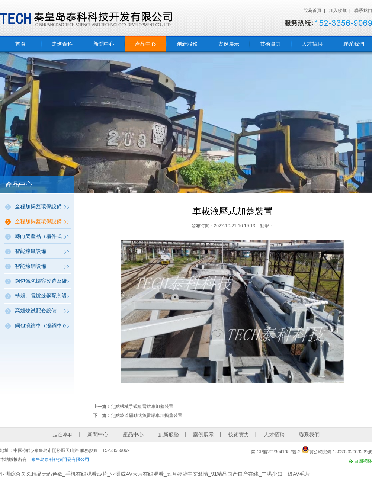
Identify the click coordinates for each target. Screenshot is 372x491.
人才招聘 (312, 44)
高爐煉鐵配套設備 (36, 311)
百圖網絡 (363, 460)
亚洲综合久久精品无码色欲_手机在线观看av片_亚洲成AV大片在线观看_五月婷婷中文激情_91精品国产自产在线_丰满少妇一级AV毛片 (155, 474)
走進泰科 (62, 44)
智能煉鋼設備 (30, 266)
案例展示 (228, 44)
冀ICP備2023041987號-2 (275, 452)
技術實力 (270, 44)
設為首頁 (312, 10)
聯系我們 (363, 10)
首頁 (20, 44)
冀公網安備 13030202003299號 (337, 452)
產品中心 (145, 44)
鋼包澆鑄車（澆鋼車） (41, 325)
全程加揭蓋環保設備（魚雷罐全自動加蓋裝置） (41, 223)
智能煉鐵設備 (30, 251)
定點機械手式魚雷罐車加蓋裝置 (142, 406)
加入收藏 (338, 10)
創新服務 (187, 44)
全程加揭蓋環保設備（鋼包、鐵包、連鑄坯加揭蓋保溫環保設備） (41, 208)
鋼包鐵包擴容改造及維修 (41, 283)
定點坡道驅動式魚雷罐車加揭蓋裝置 (146, 415)
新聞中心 (103, 44)
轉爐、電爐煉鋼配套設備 (41, 298)
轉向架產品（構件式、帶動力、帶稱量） (41, 238)
